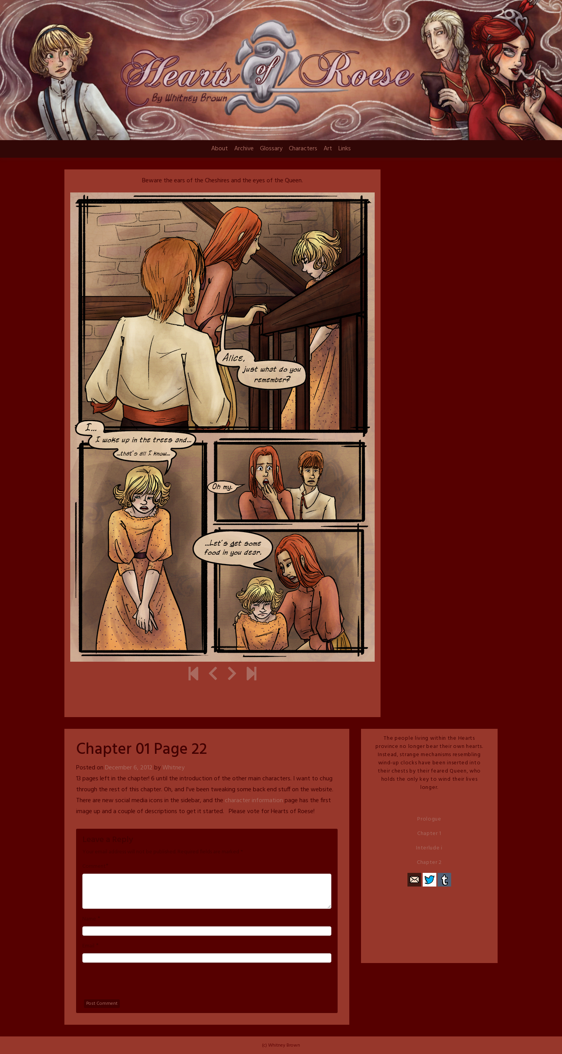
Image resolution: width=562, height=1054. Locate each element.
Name (89, 919)
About (219, 149)
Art (328, 149)
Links (344, 149)
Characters (303, 149)
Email (88, 946)
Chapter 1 (429, 833)
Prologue (429, 819)
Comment (94, 867)
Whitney (173, 768)
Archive (244, 149)
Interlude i (429, 848)
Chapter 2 (429, 862)
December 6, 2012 (129, 768)
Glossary (271, 149)
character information (254, 801)
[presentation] (141, 984)
